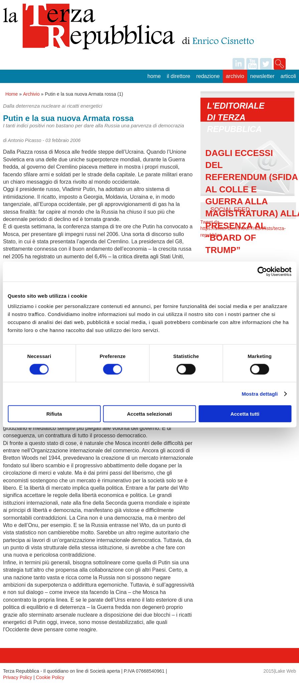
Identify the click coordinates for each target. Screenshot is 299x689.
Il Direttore (178, 76)
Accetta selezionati (149, 414)
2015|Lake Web (280, 671)
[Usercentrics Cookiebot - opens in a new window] (262, 271)
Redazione (207, 76)
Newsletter (262, 76)
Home (154, 76)
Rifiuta (54, 414)
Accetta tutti (245, 414)
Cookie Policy (50, 677)
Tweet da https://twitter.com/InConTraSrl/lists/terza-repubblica (243, 228)
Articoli (288, 76)
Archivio (235, 76)
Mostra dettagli (260, 393)
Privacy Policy (17, 677)
